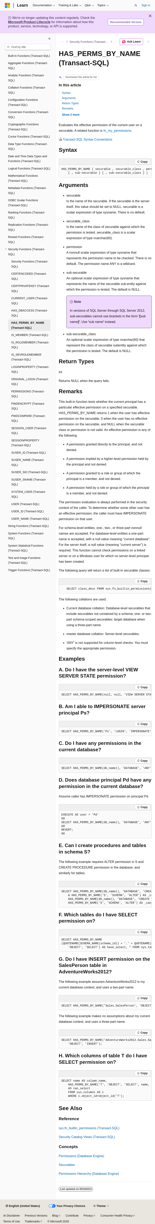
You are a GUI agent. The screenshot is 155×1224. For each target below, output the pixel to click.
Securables (67, 1165)
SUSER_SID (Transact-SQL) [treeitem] (29, 472)
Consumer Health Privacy (117, 1215)
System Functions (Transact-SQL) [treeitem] (26, 536)
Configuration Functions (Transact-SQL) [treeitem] (23, 102)
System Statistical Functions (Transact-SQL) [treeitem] (25, 548)
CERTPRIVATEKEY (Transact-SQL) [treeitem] (30, 288)
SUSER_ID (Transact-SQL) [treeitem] (28, 452)
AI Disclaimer (11, 1215)
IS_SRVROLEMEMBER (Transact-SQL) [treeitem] (26, 357)
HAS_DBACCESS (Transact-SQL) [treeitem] (29, 313)
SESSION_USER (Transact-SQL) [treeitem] (29, 431)
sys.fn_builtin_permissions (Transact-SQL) (89, 1128)
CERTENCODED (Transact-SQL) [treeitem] (29, 276)
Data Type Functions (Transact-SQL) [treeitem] (27, 146)
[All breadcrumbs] (62, 42)
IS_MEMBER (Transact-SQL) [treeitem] (29, 335)
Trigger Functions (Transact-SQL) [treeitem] (29, 570)
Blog (55, 1215)
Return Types (70, 103)
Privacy (88, 1215)
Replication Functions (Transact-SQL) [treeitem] (28, 227)
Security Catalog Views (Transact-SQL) (87, 1137)
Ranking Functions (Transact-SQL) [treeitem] (26, 215)
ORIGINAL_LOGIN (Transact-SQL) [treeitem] (30, 382)
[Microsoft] (7, 5)
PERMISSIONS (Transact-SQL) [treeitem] (27, 394)
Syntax (66, 92)
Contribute (72, 1215)
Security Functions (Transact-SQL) (90, 41)
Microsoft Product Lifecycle (29, 22)
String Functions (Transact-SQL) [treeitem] (28, 526)
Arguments (69, 98)
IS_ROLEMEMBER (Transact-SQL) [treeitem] (30, 345)
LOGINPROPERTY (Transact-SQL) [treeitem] (30, 369)
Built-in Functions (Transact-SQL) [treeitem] (29, 55)
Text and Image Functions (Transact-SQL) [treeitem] (24, 560)
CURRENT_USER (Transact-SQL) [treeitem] (29, 301)
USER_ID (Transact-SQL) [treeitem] (27, 511)
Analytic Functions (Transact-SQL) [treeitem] (26, 78)
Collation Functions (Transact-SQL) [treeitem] (27, 90)
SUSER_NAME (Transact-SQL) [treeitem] (27, 462)
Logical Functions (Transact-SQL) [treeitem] (29, 168)
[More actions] (148, 42)
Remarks (67, 108)
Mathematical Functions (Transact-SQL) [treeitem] (23, 178)
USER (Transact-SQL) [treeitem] (25, 504)
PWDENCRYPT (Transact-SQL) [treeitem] (28, 406)
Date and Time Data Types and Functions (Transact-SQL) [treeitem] (27, 159)
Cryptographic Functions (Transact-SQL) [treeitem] (23, 127)
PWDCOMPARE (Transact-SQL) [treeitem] (28, 418)
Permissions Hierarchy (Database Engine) (89, 1173)
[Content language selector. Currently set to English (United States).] (22, 1206)
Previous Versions (36, 1215)
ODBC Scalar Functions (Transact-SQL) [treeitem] (23, 203)
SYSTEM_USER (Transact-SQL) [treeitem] (28, 494)
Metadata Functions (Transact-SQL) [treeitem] (27, 190)
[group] (105, 171)
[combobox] (27, 47)
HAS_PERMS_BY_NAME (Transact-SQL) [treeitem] (27, 325)
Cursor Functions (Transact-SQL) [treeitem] (29, 136)
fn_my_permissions (117, 130)
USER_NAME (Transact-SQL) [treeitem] (30, 518)
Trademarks (32, 1221)
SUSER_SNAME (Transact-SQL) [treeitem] (28, 482)
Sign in (145, 5)
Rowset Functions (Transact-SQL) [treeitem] (26, 239)
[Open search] (136, 5)
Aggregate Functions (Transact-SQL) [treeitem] (28, 65)
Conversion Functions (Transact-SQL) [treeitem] (28, 114)
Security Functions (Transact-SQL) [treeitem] (29, 264)
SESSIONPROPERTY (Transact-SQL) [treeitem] (25, 443)
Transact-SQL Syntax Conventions (87, 139)
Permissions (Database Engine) (81, 1156)
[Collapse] (49, 38)
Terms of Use (11, 1221)
